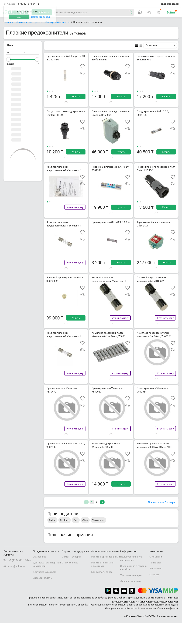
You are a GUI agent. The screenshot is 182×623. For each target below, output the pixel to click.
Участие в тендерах (131, 575)
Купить (76, 96)
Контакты (155, 562)
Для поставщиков (130, 581)
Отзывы (154, 574)
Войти (171, 12)
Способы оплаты (42, 577)
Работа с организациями (105, 556)
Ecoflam (64, 520)
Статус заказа (70, 562)
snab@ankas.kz (169, 3)
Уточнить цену (75, 207)
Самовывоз (39, 556)
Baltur (52, 520)
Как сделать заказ (101, 571)
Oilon (85, 520)
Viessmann (98, 520)
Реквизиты (155, 568)
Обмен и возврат (71, 556)
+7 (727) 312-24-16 (28, 3)
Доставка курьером (44, 571)
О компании (156, 556)
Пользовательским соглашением (159, 601)
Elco (75, 520)
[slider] (8, 59)
